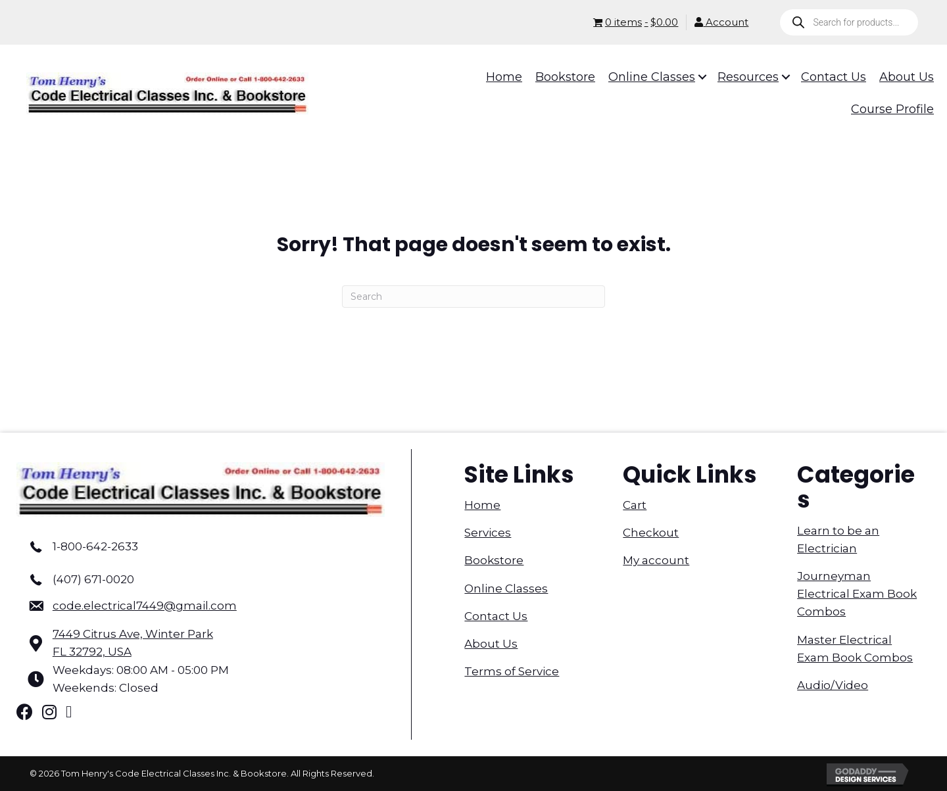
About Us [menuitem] (491, 643)
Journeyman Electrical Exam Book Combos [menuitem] (857, 593)
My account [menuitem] (656, 560)
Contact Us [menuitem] (495, 616)
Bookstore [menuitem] (493, 560)
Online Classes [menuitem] (506, 588)
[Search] (473, 296)
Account (721, 22)
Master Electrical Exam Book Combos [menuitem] (855, 648)
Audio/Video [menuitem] (832, 685)
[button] (693, 77)
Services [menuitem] (487, 532)
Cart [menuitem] (634, 505)
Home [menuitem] (482, 505)
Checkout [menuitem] (651, 532)
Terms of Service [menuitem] (511, 671)
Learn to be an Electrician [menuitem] (838, 539)
